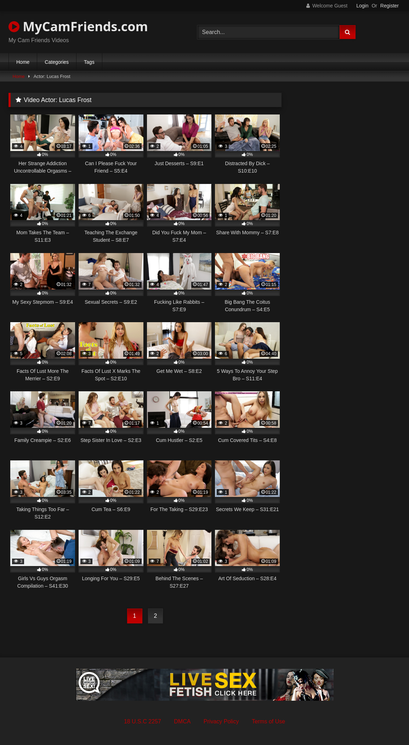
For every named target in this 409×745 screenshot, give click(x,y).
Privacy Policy (221, 721)
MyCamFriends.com (78, 26)
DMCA (182, 721)
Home (22, 62)
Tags (89, 62)
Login (362, 6)
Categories (57, 62)
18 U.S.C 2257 (142, 721)
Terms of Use (268, 721)
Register (389, 6)
